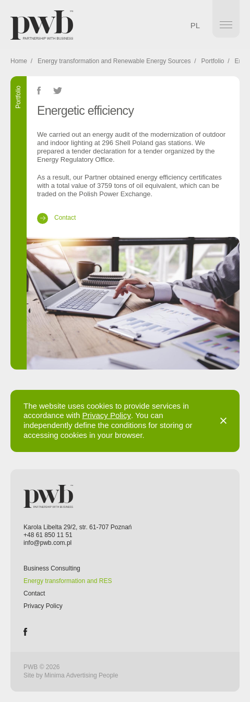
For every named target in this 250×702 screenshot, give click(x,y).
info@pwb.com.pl (47, 542)
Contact (34, 593)
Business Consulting (51, 568)
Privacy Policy (106, 415)
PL (195, 25)
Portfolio (212, 61)
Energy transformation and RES (67, 581)
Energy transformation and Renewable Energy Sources (114, 61)
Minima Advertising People (81, 675)
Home (18, 61)
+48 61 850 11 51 (48, 535)
